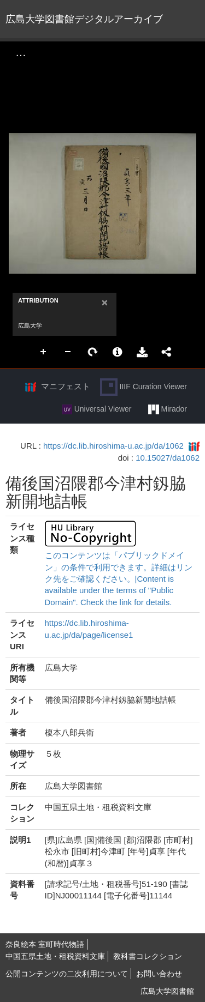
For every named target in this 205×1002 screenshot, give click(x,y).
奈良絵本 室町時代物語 (44, 944)
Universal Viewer (97, 409)
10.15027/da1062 (168, 457)
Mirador (167, 409)
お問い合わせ (159, 973)
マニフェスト (65, 386)
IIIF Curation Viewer (143, 387)
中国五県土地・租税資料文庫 (55, 956)
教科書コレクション (147, 956)
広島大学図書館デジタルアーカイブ (84, 19)
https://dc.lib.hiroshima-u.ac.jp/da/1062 (113, 445)
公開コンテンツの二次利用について (66, 973)
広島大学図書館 (167, 991)
